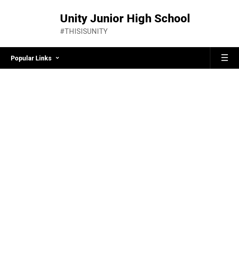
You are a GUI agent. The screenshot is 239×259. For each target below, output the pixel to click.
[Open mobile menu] (224, 58)
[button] (35, 58)
